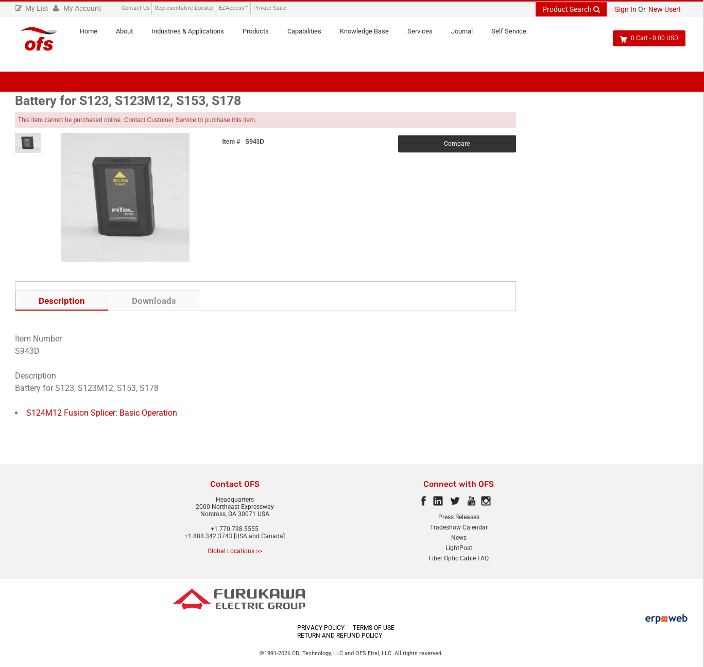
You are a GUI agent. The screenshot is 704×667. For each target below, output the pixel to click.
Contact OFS (235, 484)
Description (62, 301)
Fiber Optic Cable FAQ (458, 558)
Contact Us (136, 8)
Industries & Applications (192, 35)
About (129, 35)
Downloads (154, 301)
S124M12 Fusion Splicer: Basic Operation (101, 413)
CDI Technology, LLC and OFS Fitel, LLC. (343, 653)
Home (93, 35)
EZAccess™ (233, 8)
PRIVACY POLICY (321, 627)
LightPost (458, 548)
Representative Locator (184, 8)
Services (424, 35)
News (459, 537)
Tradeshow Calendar (459, 527)
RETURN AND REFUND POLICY (339, 635)
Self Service (513, 35)
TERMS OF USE (373, 627)
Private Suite (269, 8)
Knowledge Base (369, 35)
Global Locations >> (235, 551)
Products (260, 35)
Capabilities (309, 35)
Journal (466, 35)
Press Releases (458, 517)
